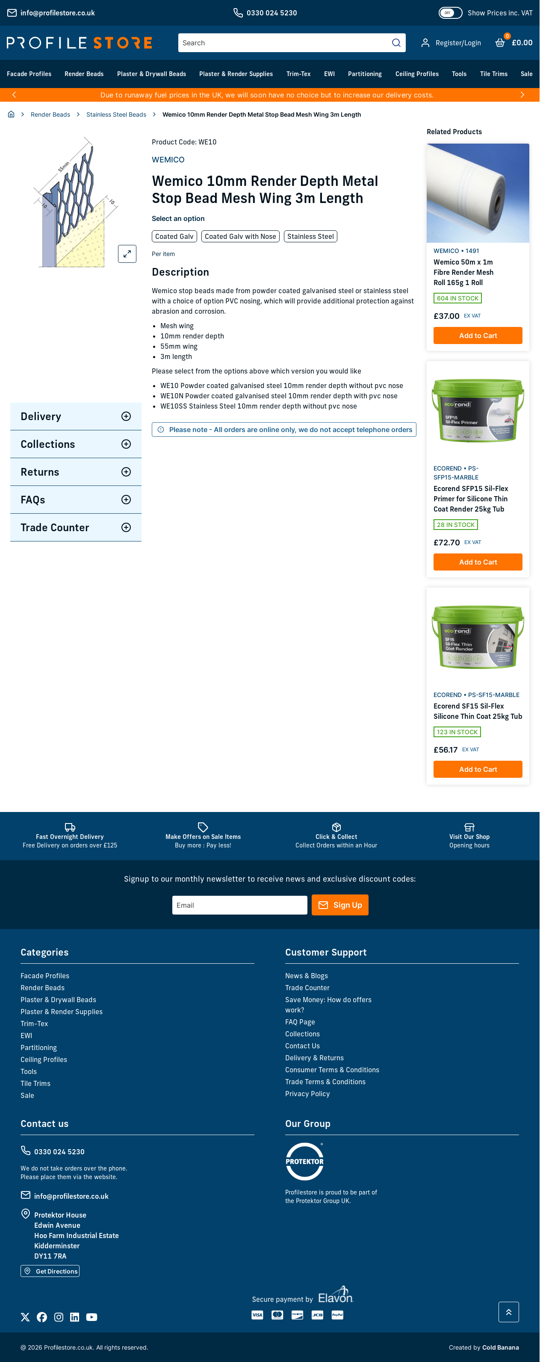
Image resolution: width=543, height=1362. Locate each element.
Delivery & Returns (314, 1057)
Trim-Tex (298, 74)
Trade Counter (76, 527)
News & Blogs (306, 975)
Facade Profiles (29, 74)
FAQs (76, 499)
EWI (329, 74)
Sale (527, 74)
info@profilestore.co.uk (58, 13)
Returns (76, 471)
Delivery (76, 416)
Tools (459, 74)
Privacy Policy (307, 1093)
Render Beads (84, 74)
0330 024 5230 (272, 13)
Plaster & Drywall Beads (151, 74)
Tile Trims (494, 74)
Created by (484, 1347)
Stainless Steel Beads (116, 114)
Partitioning (365, 74)
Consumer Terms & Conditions (332, 1069)
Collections (76, 444)
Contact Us (302, 1045)
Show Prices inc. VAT (500, 13)
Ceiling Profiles (417, 74)
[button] (14, 94)
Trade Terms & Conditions (325, 1081)
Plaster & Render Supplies (236, 74)
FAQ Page (300, 1022)
